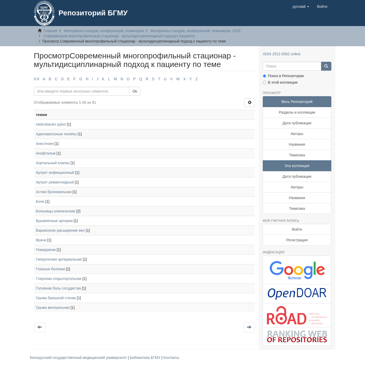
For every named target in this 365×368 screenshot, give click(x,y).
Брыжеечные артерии (54, 221)
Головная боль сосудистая (58, 288)
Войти (297, 229)
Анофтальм (46, 153)
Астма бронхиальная (54, 192)
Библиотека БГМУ (145, 357)
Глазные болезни (50, 269)
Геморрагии (46, 250)
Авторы (297, 134)
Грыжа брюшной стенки (56, 298)
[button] (301, 6)
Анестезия (44, 144)
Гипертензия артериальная (59, 259)
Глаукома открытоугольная (59, 279)
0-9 (36, 79)
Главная (50, 31)
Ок (135, 91)
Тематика (297, 155)
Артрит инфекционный (55, 172)
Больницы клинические (55, 211)
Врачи (41, 240)
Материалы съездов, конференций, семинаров (104, 31)
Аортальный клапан (53, 163)
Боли (40, 201)
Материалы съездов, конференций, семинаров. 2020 (196, 31)
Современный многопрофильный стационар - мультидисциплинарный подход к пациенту (119, 36)
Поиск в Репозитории (283, 76)
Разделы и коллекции (297, 112)
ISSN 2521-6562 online (282, 54)
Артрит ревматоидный (55, 182)
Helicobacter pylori (51, 124)
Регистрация (297, 240)
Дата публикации (297, 123)
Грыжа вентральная (53, 307)
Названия (297, 144)
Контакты (171, 357)
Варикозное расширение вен (60, 230)
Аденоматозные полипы (56, 134)
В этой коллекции (280, 82)
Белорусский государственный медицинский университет (79, 357)
